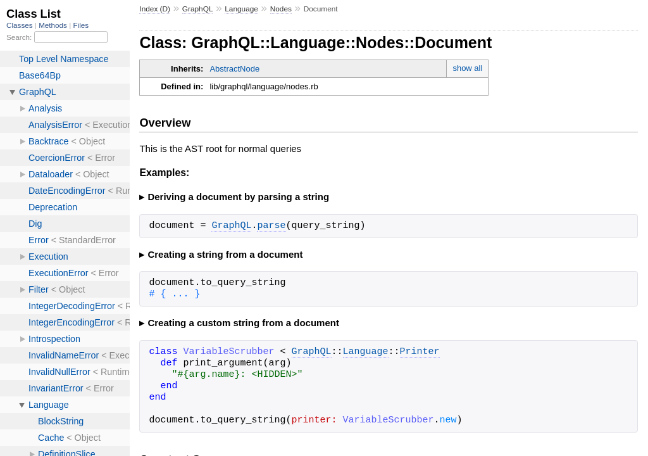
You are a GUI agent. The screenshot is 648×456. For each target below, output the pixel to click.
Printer (420, 352)
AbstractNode (234, 68)
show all (467, 68)
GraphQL (197, 8)
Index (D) (154, 8)
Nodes (281, 8)
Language (241, 8)
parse (271, 226)
